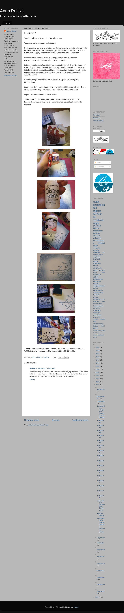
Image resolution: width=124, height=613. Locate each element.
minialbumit (97, 268)
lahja (103, 301)
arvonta (96, 236)
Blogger (76, 607)
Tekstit (98, 163)
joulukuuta (100, 389)
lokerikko (96, 295)
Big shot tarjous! (100, 514)
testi (94, 321)
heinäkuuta (101, 550)
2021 (98, 360)
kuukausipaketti (98, 306)
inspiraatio (97, 259)
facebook (96, 301)
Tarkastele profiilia (10, 75)
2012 (98, 385)
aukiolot (96, 233)
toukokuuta (101, 563)
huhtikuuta (100, 570)
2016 (98, 372)
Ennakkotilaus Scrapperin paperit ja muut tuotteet (101, 411)
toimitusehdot (98, 290)
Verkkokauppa (98, 121)
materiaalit (97, 275)
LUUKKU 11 (100, 446)
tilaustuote (97, 263)
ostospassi (96, 313)
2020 (98, 363)
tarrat (95, 245)
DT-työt (97, 213)
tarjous (97, 210)
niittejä (103, 326)
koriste (95, 266)
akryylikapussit (97, 330)
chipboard (96, 257)
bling (103, 330)
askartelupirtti (98, 255)
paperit (95, 261)
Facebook (96, 118)
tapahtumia (98, 231)
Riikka (32, 368)
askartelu (97, 238)
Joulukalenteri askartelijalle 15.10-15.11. (101, 505)
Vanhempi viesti (80, 420)
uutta (96, 201)
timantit (95, 328)
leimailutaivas (97, 304)
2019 (98, 366)
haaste (96, 228)
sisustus (95, 319)
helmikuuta (101, 584)
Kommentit (99, 167)
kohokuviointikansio (98, 335)
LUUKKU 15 (100, 426)
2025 (98, 347)
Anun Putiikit (12, 11)
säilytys (95, 277)
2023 (98, 354)
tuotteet (101, 243)
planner (96, 297)
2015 (98, 375)
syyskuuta (101, 538)
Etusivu (7, 23)
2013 (98, 382)
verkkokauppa (98, 222)
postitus (102, 270)
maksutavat (97, 310)
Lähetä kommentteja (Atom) (38, 425)
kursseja (96, 250)
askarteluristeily (98, 324)
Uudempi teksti (31, 420)
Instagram (96, 115)
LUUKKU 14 (100, 431)
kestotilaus (96, 332)
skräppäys (97, 248)
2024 (98, 351)
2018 (98, 369)
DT (95, 217)
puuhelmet (96, 317)
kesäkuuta (100, 556)
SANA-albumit (98, 292)
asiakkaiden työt (99, 299)
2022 (98, 357)
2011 (98, 597)
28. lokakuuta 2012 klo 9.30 (45, 368)
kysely (95, 337)
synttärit (102, 319)
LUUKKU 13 (100, 436)
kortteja (95, 326)
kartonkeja (97, 281)
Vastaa (32, 379)
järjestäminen (98, 279)
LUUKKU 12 (100, 441)
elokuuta (101, 543)
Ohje (95, 272)
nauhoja (96, 283)
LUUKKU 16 (100, 421)
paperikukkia (97, 315)
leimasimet (96, 308)
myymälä (97, 226)
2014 (98, 378)
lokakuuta (101, 401)
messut (95, 270)
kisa (103, 272)
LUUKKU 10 (100, 451)
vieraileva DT (99, 252)
